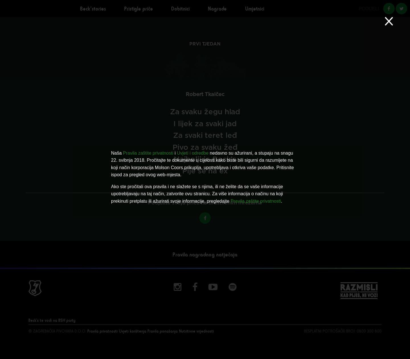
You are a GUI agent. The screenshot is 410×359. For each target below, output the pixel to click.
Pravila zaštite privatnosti (148, 153)
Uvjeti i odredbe (192, 153)
